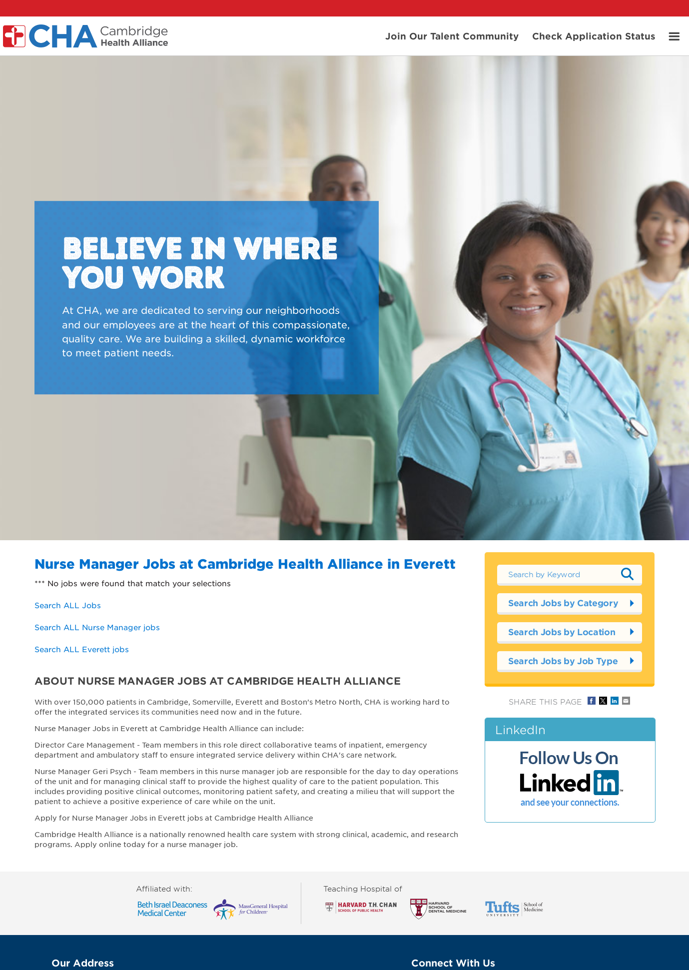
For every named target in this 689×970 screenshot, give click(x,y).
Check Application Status (594, 35)
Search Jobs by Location (561, 632)
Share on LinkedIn (615, 701)
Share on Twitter (603, 701)
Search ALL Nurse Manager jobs (97, 627)
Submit (627, 574)
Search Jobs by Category (563, 603)
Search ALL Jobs (67, 605)
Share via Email (626, 701)
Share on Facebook (592, 701)
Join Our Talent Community (452, 35)
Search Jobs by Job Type (563, 661)
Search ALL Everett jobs (81, 649)
